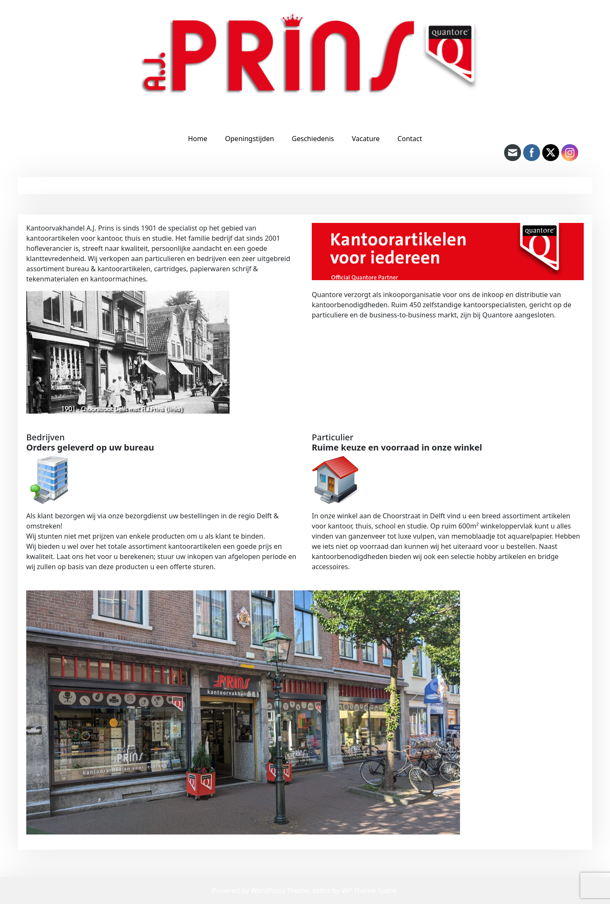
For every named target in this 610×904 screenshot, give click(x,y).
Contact (409, 138)
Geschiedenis (313, 138)
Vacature (366, 138)
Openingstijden (249, 138)
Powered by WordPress (249, 890)
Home (198, 138)
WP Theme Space (368, 890)
